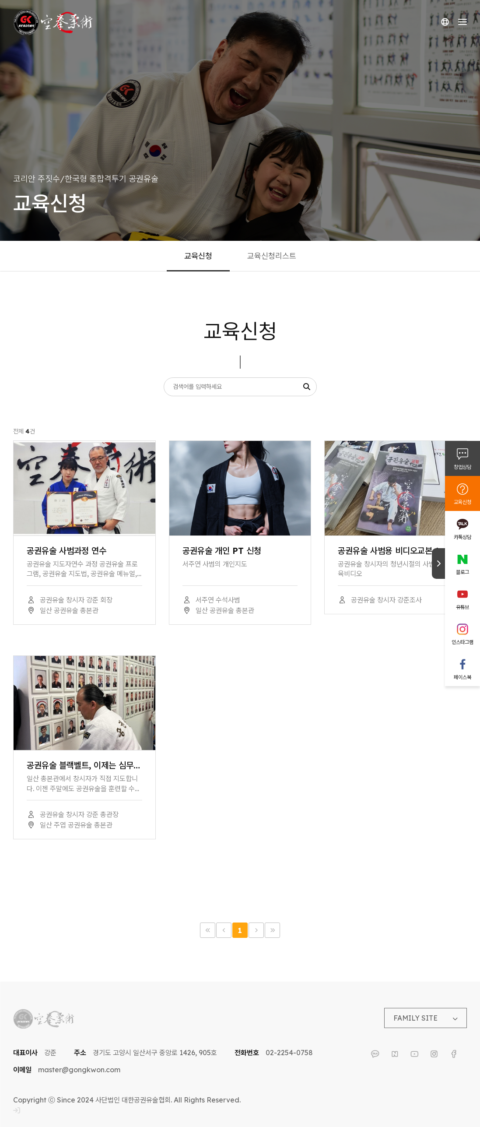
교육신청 (462, 502)
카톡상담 (462, 537)
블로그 (462, 572)
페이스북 (462, 677)
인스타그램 (462, 642)
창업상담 (462, 467)
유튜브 (462, 607)
